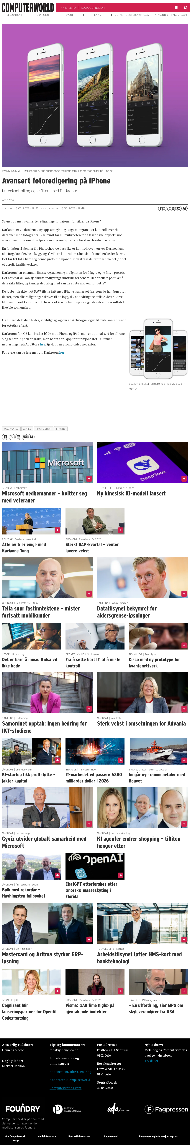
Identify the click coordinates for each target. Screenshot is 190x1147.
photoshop (44, 428)
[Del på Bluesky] (185, 208)
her (42, 344)
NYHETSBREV (69, 7)
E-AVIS (97, 15)
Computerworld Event (65, 1088)
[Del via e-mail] (179, 208)
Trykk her (151, 1061)
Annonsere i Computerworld (70, 1080)
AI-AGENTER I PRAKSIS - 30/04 (171, 15)
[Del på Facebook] (161, 208)
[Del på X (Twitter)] (167, 208)
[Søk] (185, 7)
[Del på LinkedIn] (173, 208)
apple (27, 428)
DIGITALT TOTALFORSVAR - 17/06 (131, 15)
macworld (11, 428)
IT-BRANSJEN (42, 15)
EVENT (69, 15)
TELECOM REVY (14, 15)
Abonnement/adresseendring (70, 1072)
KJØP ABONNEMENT (93, 7)
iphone (60, 428)
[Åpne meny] (176, 7)
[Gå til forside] (28, 7)
